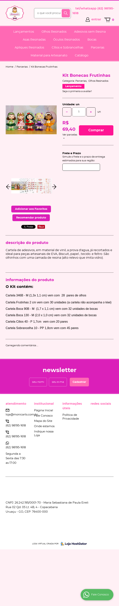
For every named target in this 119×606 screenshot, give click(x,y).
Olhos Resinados (54, 31)
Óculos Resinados (66, 39)
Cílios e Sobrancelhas (67, 47)
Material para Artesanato (49, 55)
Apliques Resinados (29, 47)
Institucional (44, 403)
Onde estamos (44, 426)
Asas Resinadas (34, 39)
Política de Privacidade (70, 417)
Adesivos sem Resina (90, 31)
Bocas (91, 39)
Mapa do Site (43, 421)
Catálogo (81, 55)
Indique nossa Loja (44, 433)
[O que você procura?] (66, 13)
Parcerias (97, 47)
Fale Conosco (43, 415)
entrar (96, 19)
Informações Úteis (72, 406)
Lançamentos (23, 31)
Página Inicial (43, 410)
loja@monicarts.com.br (22, 414)
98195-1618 (16, 425)
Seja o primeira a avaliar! (77, 91)
